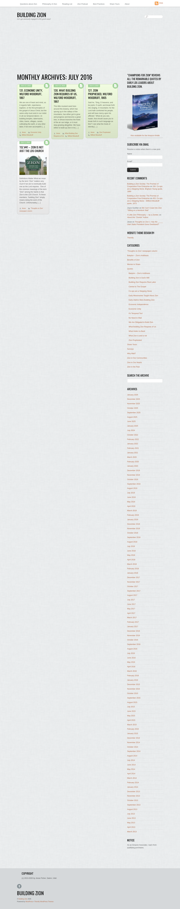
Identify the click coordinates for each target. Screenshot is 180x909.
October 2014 (132, 747)
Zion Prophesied (104, 132)
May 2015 (131, 716)
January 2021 (132, 453)
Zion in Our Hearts (134, 362)
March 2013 (132, 832)
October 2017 (132, 586)
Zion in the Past (133, 367)
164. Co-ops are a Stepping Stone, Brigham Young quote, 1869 (145, 189)
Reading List (67, 4)
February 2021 (133, 448)
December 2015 (133, 684)
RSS (161, 3)
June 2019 (131, 497)
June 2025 (131, 421)
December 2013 (133, 792)
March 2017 (132, 618)
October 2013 (132, 800)
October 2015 (132, 693)
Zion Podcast (82, 4)
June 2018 (131, 551)
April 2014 (131, 774)
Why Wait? (131, 353)
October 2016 (132, 640)
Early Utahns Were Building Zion (141, 300)
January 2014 (132, 787)
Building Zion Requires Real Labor (142, 282)
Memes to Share (133, 264)
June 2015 (131, 711)
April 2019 (131, 506)
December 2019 (133, 470)
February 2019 (133, 515)
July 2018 (131, 546)
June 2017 (131, 604)
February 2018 (133, 569)
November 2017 (133, 582)
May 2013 (131, 823)
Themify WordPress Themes (44, 901)
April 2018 (131, 560)
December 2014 (133, 738)
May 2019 (131, 502)
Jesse (24, 132)
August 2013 (132, 809)
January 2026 (132, 395)
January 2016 (132, 680)
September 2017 (133, 591)
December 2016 (133, 631)
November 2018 (133, 529)
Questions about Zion (28, 4)
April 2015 (131, 720)
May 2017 (131, 609)
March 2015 (132, 725)
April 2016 (131, 667)
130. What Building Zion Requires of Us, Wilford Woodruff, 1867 (65, 96)
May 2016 (131, 662)
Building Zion (23, 899)
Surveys (130, 349)
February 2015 (133, 729)
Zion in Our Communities (137, 358)
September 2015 (133, 698)
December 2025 (133, 399)
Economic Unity (36, 132)
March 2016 (132, 671)
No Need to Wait (135, 318)
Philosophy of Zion (49, 4)
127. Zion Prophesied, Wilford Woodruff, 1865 (100, 94)
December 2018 (133, 524)
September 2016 (133, 644)
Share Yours (114, 4)
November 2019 (133, 475)
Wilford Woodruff (27, 135)
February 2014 (133, 783)
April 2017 (131, 613)
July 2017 (131, 600)
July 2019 (131, 493)
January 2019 (132, 520)
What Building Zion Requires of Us (142, 327)
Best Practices (99, 4)
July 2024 (131, 430)
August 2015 (132, 702)
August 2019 (132, 488)
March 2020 (132, 457)
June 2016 (131, 658)
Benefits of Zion (133, 260)
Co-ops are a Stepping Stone (140, 291)
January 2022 (132, 444)
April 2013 (131, 827)
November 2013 (133, 796)
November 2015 (133, 689)
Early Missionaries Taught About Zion (143, 296)
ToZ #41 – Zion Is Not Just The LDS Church (31, 149)
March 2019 (132, 511)
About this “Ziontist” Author (137, 217)
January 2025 (132, 426)
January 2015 (132, 733)
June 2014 (131, 765)
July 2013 (131, 814)
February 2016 (133, 676)
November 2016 (133, 635)
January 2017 (132, 626)
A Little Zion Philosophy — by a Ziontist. (143, 215)
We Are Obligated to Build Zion (141, 322)
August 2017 (132, 595)
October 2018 (132, 533)
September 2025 (133, 413)
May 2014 (131, 769)
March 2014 (132, 778)
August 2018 (132, 542)
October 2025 (132, 408)
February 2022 (133, 439)
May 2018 (131, 555)
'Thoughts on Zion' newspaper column (142, 251)
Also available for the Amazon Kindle (145, 135)
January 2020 (132, 466)
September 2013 (133, 805)
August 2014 (132, 756)
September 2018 (133, 537)
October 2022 (132, 435)
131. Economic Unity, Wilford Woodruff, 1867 (31, 94)
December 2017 (133, 577)
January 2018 (132, 573)
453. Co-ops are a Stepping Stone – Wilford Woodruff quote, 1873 (144, 201)
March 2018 (132, 564)
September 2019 (133, 484)
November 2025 (133, 404)
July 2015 (131, 707)
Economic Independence (138, 304)
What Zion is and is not (138, 336)
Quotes (130, 269)
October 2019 (132, 479)
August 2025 (132, 417)
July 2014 (131, 760)
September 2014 (133, 751)
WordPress (29, 901)
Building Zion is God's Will (139, 278)
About (127, 4)
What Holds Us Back (137, 331)
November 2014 (133, 742)
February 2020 (133, 462)
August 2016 (132, 649)
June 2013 (131, 818)
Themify (130, 238)
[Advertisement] (90, 48)
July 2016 (131, 653)
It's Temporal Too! (136, 313)
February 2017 (133, 622)
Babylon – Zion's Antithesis (138, 255)
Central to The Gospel (137, 287)
